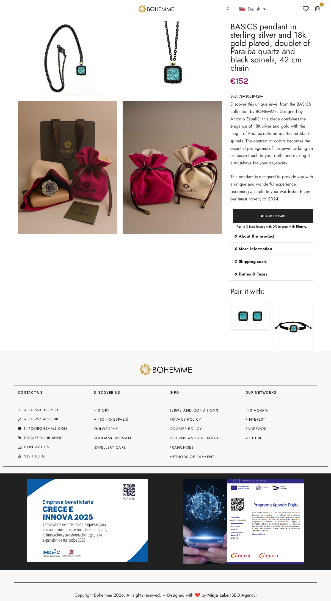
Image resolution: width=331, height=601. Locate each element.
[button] (271, 236)
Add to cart (276, 216)
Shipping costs (253, 261)
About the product (256, 236)
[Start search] (228, 9)
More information (255, 249)
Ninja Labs (218, 595)
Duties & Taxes (253, 274)
